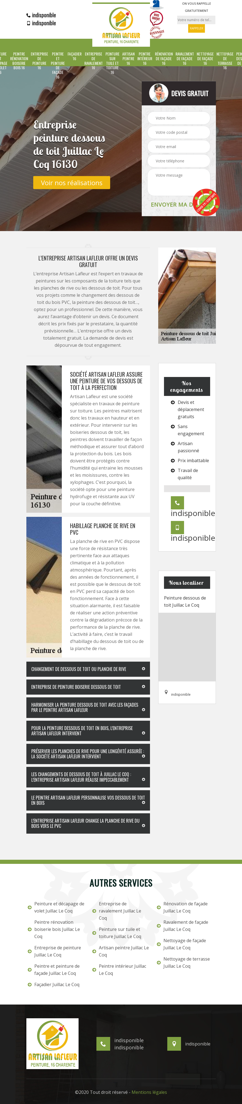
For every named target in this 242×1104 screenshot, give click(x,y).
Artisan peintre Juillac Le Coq (120, 951)
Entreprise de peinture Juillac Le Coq (54, 951)
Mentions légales (149, 1092)
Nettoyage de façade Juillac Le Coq (181, 944)
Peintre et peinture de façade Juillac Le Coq (54, 969)
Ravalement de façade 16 (185, 58)
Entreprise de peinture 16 (39, 61)
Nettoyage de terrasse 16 (224, 61)
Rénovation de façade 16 (164, 58)
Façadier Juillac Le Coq (53, 984)
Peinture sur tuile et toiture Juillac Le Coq (116, 932)
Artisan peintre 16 (128, 58)
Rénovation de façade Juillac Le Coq (182, 907)
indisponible (41, 14)
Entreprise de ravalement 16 (93, 61)
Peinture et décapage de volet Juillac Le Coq (56, 907)
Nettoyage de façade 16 (205, 58)
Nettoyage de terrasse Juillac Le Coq (183, 962)
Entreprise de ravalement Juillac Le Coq (116, 911)
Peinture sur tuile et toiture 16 (112, 63)
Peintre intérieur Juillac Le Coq (119, 969)
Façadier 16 (75, 56)
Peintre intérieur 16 (144, 58)
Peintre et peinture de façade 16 (58, 65)
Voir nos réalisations (71, 182)
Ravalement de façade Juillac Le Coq (182, 925)
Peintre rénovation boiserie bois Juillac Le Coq (54, 929)
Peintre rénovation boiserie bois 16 (19, 61)
